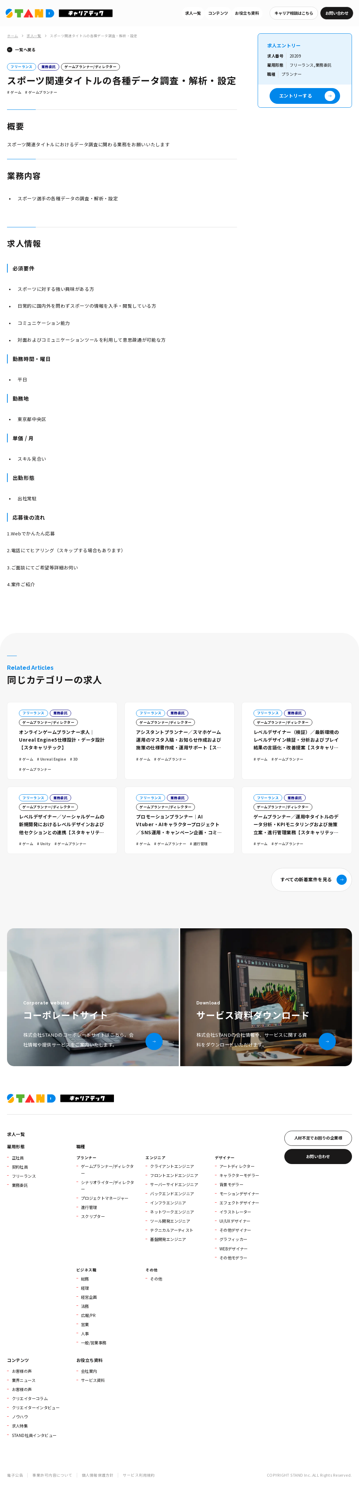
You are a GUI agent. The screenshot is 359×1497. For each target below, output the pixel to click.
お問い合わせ (336, 13)
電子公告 (15, 1475)
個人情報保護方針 (98, 1475)
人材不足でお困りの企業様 (318, 1138)
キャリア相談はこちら (294, 13)
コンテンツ (218, 13)
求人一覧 (193, 13)
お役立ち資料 (247, 13)
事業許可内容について (52, 1475)
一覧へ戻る (25, 49)
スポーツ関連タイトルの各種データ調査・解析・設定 (93, 35)
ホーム (12, 35)
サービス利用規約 (139, 1475)
